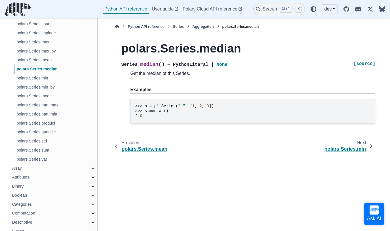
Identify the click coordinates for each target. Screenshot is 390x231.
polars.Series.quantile (36, 132)
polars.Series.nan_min (36, 114)
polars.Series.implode (36, 33)
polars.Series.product (35, 123)
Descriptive (22, 222)
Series (178, 26)
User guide (163, 9)
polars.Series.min (32, 78)
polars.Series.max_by (36, 51)
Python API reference (125, 9)
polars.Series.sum (32, 150)
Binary (18, 186)
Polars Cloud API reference (210, 9)
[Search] (279, 9)
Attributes (20, 177)
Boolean (19, 195)
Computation (23, 213)
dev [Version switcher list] (328, 9)
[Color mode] (313, 9)
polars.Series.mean (34, 60)
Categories (22, 204)
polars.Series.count (33, 24)
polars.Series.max (32, 42)
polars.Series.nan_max (37, 105)
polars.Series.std (31, 141)
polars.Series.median (37, 69)
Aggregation (203, 26)
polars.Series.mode (34, 96)
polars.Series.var (31, 159)
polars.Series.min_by (35, 87)
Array (17, 168)
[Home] (117, 27)
